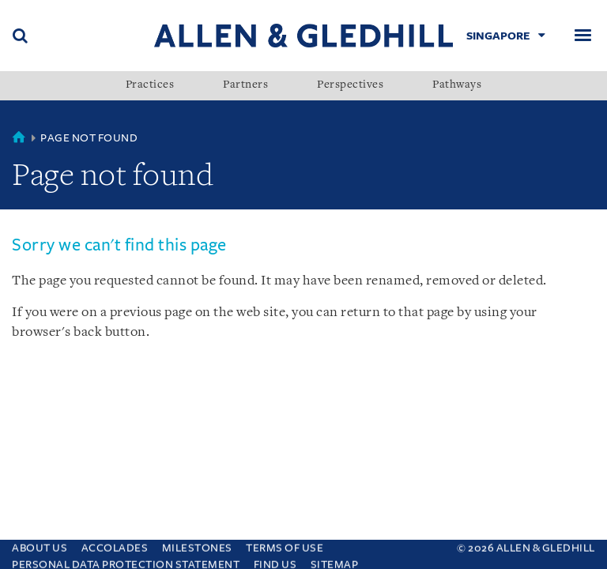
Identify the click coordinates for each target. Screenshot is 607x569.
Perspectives (350, 85)
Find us (275, 561)
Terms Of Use (284, 544)
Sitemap (335, 561)
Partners (245, 85)
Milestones (197, 544)
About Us (39, 544)
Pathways (456, 85)
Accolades (115, 544)
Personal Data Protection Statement (125, 561)
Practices (150, 85)
